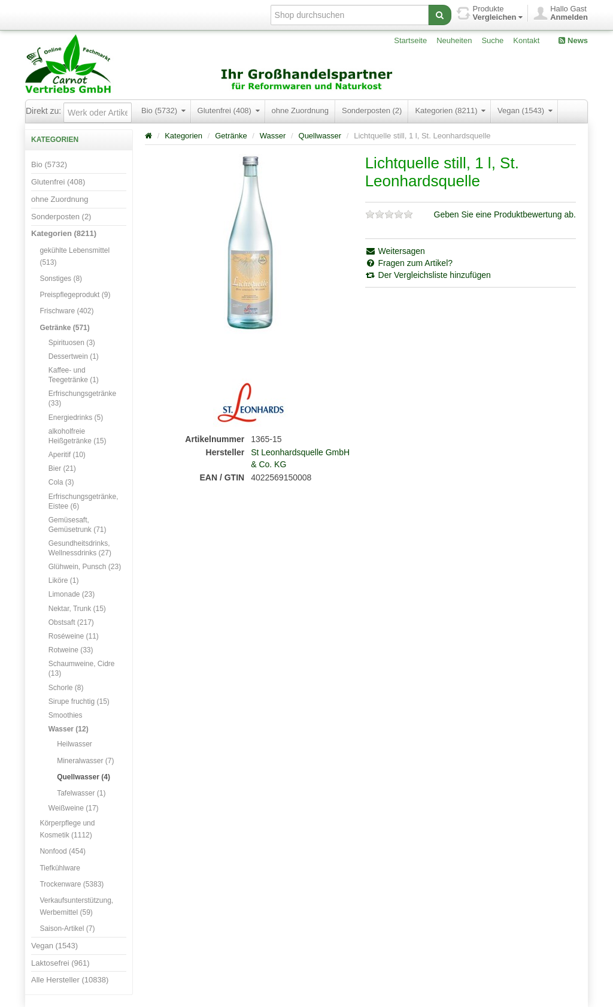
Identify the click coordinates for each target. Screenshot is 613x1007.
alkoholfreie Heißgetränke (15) (77, 436)
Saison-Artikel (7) (67, 928)
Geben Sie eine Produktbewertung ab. (505, 214)
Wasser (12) (68, 729)
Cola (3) (61, 482)
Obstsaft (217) (71, 622)
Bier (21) (62, 468)
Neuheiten (454, 40)
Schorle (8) (66, 688)
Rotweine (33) (70, 650)
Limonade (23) (71, 594)
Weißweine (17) (73, 808)
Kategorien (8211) (450, 110)
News (573, 40)
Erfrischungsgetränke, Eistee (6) (83, 501)
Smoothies (65, 715)
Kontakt (526, 40)
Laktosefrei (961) (60, 962)
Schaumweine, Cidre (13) (81, 669)
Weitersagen (395, 251)
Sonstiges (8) (61, 278)
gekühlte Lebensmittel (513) (75, 256)
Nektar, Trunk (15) (77, 608)
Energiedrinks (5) (75, 417)
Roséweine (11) (73, 636)
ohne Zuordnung (300, 110)
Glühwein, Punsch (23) (84, 567)
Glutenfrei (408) (229, 110)
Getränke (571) (64, 327)
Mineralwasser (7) (85, 761)
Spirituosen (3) (71, 342)
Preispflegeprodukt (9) (75, 295)
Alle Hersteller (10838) (69, 979)
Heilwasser (74, 744)
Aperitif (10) (67, 454)
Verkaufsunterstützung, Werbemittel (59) (76, 906)
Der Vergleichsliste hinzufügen (428, 275)
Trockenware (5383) (72, 884)
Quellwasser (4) (83, 777)
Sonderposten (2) (372, 110)
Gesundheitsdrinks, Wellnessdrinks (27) (79, 548)
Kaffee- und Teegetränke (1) (73, 375)
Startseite (410, 40)
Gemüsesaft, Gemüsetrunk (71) (77, 525)
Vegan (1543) (525, 110)
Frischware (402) (66, 311)
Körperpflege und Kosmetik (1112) (67, 829)
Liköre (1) (63, 580)
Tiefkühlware (60, 868)
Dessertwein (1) (73, 356)
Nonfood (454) (63, 851)
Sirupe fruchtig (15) (79, 701)
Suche (492, 40)
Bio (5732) (163, 110)
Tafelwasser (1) (81, 793)
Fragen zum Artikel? (409, 263)
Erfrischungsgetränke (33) (82, 398)
